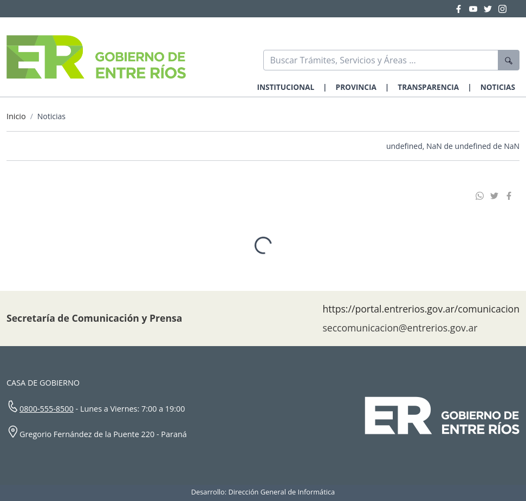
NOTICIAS (497, 87)
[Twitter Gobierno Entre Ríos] (491, 9)
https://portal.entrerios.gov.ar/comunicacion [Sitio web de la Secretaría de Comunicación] (420, 308)
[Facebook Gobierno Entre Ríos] (461, 9)
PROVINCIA (356, 87)
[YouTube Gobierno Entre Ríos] (476, 9)
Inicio (16, 116)
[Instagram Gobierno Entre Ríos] (502, 9)
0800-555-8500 (47, 409)
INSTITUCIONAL (285, 87)
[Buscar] (381, 60)
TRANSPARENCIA (428, 87)
